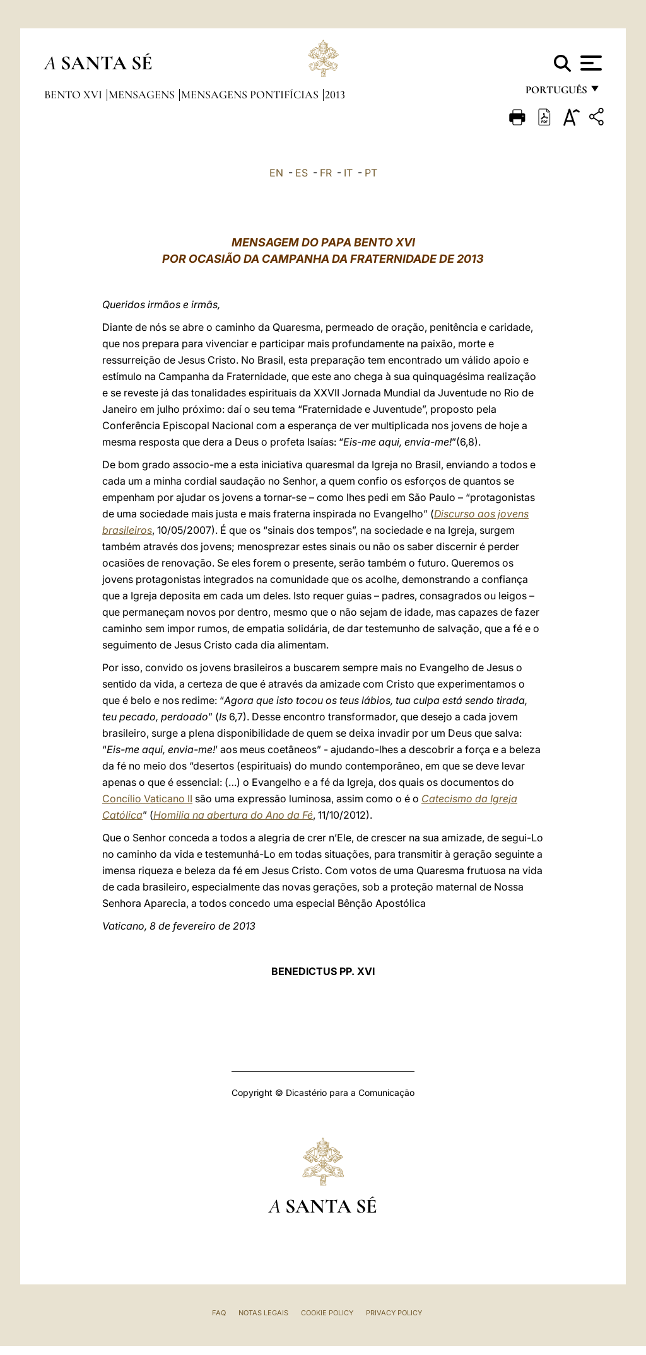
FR (326, 172)
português (555, 93)
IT (348, 172)
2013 (335, 94)
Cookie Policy (327, 1312)
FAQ (219, 1312)
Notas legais (263, 1312)
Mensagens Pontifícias (251, 94)
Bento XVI (74, 94)
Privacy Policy (394, 1312)
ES (301, 172)
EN (276, 172)
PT (371, 172)
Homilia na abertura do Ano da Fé (233, 815)
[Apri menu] (589, 63)
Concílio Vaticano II (147, 798)
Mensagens (143, 94)
